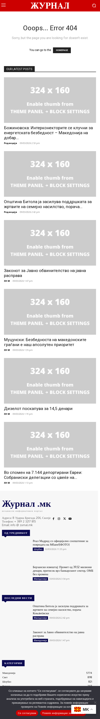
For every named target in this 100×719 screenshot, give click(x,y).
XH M (7, 280)
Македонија (40, 578)
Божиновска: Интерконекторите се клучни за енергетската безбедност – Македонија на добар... (48, 132)
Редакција (10, 143)
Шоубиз (38, 549)
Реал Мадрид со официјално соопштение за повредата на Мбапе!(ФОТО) (60, 542)
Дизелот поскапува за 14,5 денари (38, 408)
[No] (95, 702)
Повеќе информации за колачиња (63, 713)
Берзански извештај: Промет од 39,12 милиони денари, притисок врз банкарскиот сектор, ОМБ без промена (63, 570)
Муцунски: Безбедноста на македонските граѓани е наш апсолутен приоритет (45, 342)
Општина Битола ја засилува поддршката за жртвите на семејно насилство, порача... (48, 204)
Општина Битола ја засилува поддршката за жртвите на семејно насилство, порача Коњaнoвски (60, 609)
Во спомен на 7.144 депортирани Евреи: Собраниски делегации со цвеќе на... (43, 475)
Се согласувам (27, 713)
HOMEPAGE (62, 50)
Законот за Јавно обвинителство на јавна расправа (58, 634)
